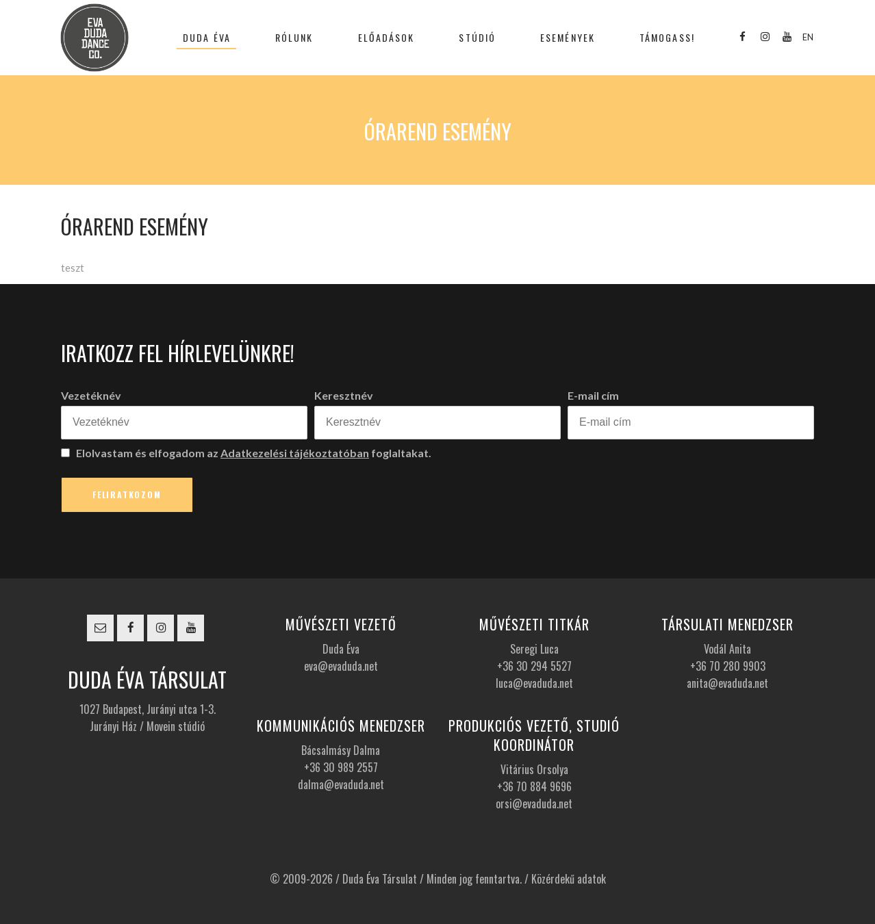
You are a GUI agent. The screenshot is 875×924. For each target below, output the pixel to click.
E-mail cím (593, 395)
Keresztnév (343, 395)
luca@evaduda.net (534, 683)
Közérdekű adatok (568, 879)
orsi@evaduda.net (534, 803)
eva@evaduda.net (341, 666)
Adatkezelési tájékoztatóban (294, 452)
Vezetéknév (91, 395)
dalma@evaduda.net (341, 784)
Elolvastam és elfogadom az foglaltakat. (246, 452)
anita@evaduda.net (727, 683)
